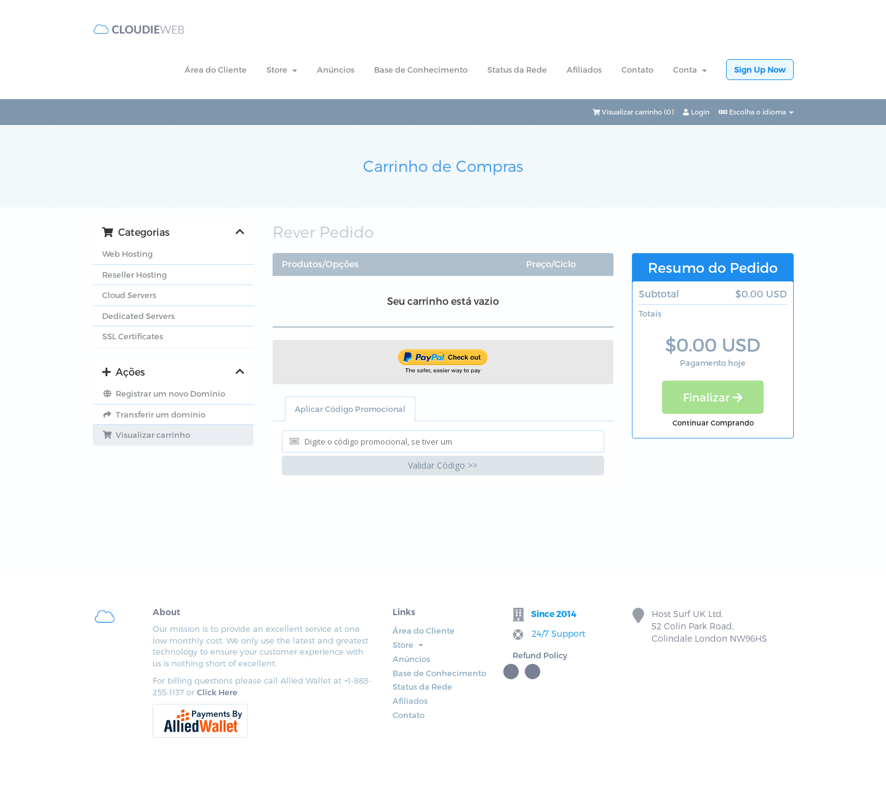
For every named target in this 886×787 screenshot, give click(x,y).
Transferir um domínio (154, 414)
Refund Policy (540, 655)
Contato (637, 70)
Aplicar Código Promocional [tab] (350, 408)
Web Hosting (127, 254)
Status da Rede (517, 70)
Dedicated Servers (138, 316)
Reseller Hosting (134, 275)
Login (696, 112)
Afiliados (584, 70)
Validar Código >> (442, 465)
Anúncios (335, 70)
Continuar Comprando (713, 422)
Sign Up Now (760, 70)
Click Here (217, 692)
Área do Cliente (216, 70)
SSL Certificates (132, 336)
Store (281, 70)
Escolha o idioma (756, 112)
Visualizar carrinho (146, 435)
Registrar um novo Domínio (163, 393)
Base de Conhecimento (421, 70)
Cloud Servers (129, 295)
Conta (690, 70)
